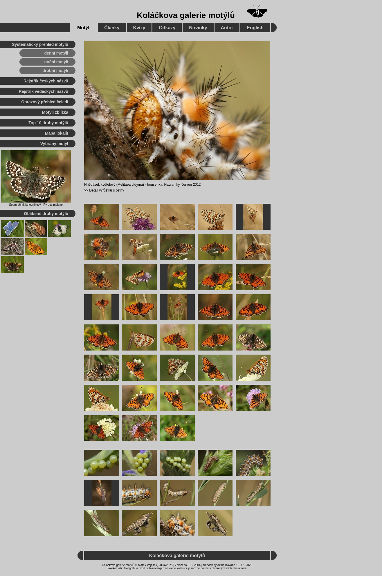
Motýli (84, 27)
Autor (227, 27)
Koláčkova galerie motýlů (186, 15)
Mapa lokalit (56, 133)
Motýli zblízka (55, 112)
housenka (154, 185)
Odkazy (167, 27)
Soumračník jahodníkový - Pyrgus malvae (36, 204)
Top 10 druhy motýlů (48, 122)
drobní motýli (55, 70)
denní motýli (56, 53)
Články (111, 27)
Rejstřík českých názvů (46, 81)
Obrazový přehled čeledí (44, 102)
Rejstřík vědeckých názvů (43, 91)
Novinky (198, 27)
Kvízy (139, 27)
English (255, 27)
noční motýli (56, 61)
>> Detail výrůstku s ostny (104, 190)
